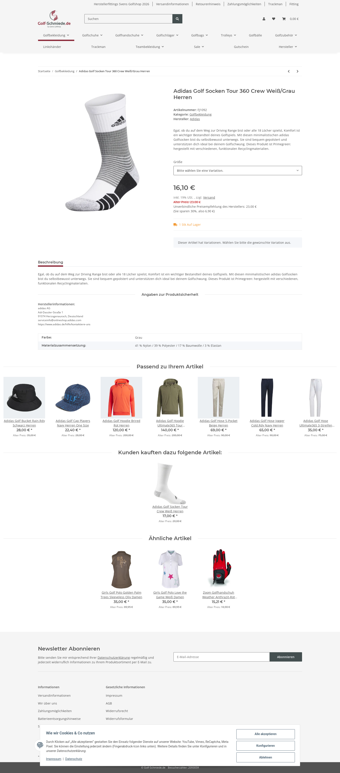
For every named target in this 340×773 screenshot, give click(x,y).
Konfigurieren (264, 746)
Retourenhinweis (208, 4)
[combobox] (237, 170)
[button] (264, 18)
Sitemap (44, 726)
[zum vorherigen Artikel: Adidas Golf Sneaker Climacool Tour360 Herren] (288, 71)
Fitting (294, 4)
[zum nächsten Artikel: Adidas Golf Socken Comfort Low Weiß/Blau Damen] (297, 71)
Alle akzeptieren (264, 735)
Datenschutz (115, 726)
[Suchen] (128, 18)
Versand (209, 197)
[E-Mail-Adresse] (221, 657)
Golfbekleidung (201, 114)
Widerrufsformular (119, 719)
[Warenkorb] (290, 18)
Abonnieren (285, 657)
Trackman (275, 4)
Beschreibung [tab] (50, 262)
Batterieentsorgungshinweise (59, 719)
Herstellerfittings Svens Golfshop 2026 (121, 4)
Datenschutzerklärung (114, 657)
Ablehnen (264, 757)
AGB (109, 703)
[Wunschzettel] (274, 18)
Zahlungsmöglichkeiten (244, 4)
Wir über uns (47, 703)
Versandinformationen (172, 4)
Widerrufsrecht (117, 711)
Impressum (114, 695)
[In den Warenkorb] (41, 85)
